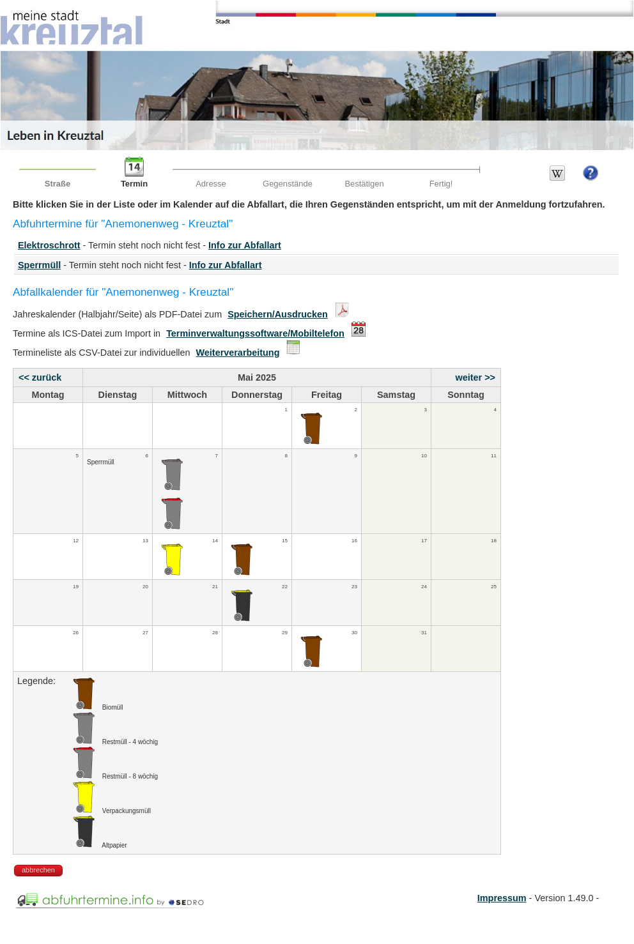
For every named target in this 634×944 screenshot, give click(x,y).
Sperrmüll (39, 265)
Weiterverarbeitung (238, 352)
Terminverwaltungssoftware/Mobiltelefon (255, 333)
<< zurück (40, 377)
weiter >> (475, 377)
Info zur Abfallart (244, 245)
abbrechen (38, 870)
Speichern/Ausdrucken (278, 314)
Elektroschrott (49, 245)
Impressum (502, 898)
